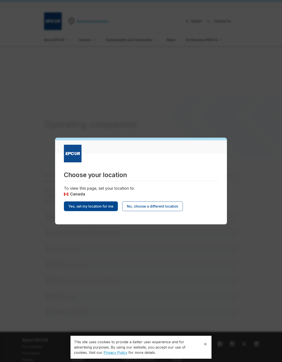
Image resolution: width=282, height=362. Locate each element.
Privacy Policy (115, 352)
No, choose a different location (152, 206)
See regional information (93, 21)
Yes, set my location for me (90, 206)
